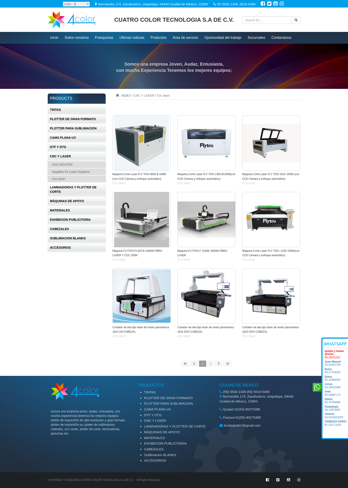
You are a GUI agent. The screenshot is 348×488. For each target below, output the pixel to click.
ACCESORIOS (60, 247)
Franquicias (104, 37)
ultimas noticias (131, 37)
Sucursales (256, 37)
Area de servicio (185, 37)
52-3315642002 (336, 415)
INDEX (126, 95)
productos (158, 37)
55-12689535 (336, 378)
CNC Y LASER (60, 156)
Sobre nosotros (77, 37)
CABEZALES (59, 229)
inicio (54, 37)
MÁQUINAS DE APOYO (67, 201)
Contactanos (281, 37)
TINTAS (55, 109)
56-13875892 (336, 408)
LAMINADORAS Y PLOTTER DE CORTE (73, 189)
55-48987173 (336, 393)
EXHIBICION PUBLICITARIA (70, 219)
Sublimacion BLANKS (68, 238)
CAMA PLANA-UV (63, 137)
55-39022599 (336, 386)
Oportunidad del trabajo (222, 37)
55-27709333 (336, 371)
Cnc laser (58, 179)
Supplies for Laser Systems (71, 172)
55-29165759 (336, 363)
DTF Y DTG (58, 147)
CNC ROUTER (62, 164)
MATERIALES (60, 210)
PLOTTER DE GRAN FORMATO (73, 119)
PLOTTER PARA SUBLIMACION (73, 128)
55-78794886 (336, 401)
